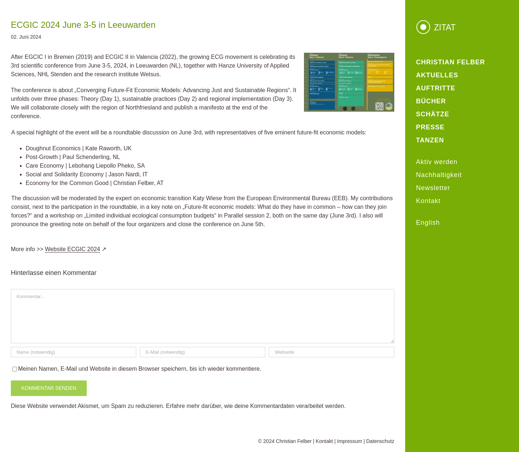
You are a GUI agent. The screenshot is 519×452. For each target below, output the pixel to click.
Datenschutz (380, 441)
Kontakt (324, 441)
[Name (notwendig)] (73, 352)
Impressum (349, 441)
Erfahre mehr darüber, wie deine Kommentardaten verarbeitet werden (255, 406)
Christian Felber (294, 441)
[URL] (331, 352)
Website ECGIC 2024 (72, 249)
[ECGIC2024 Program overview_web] (349, 82)
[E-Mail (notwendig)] (202, 352)
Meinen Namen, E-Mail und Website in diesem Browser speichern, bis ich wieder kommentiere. (139, 369)
